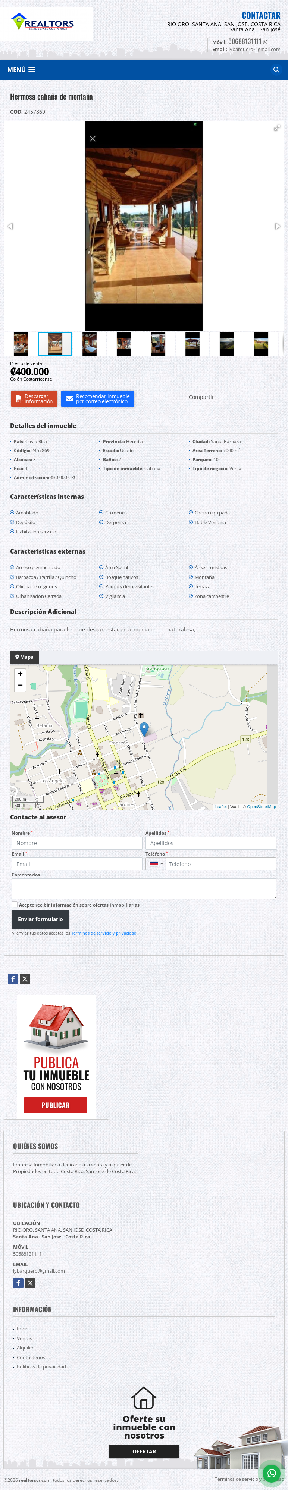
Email (19, 854)
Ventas (24, 1338)
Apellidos (157, 833)
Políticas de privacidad (41, 1366)
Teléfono (156, 854)
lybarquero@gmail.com (39, 1270)
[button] (277, 128)
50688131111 (245, 41)
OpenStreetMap (261, 806)
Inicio (23, 1328)
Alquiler (25, 1347)
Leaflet (221, 806)
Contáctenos (31, 1357)
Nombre (22, 833)
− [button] (20, 686)
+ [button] (20, 674)
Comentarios (26, 875)
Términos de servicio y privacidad (104, 933)
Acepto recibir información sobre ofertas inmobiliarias (79, 905)
